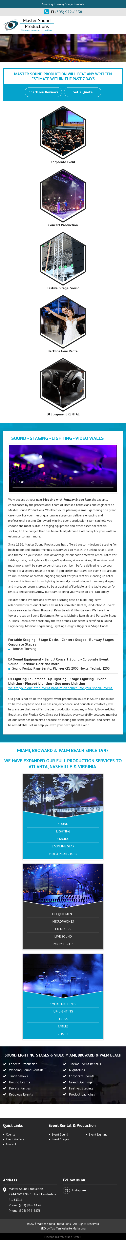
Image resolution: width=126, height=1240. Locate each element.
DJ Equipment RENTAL (63, 414)
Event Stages (60, 1139)
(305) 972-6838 (68, 12)
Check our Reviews (43, 92)
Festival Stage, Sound (63, 288)
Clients (10, 1134)
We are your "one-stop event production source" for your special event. (60, 688)
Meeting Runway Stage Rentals (63, 1236)
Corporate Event (63, 162)
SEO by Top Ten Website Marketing (63, 1228)
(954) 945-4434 (30, 1205)
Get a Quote (83, 92)
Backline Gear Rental (63, 351)
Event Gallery (15, 1139)
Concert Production (63, 225)
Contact (11, 1144)
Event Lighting (98, 1134)
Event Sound (60, 1134)
